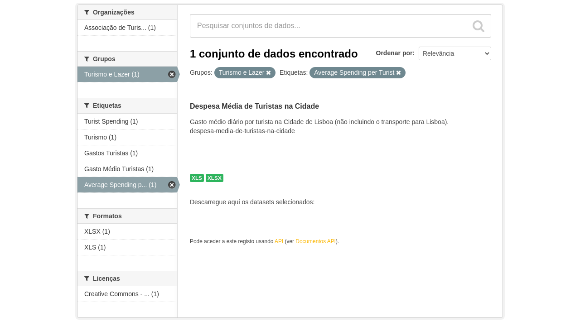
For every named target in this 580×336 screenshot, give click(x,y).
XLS (197, 178)
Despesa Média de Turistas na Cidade (254, 106)
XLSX (215, 178)
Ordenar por (394, 53)
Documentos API (315, 241)
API (279, 241)
